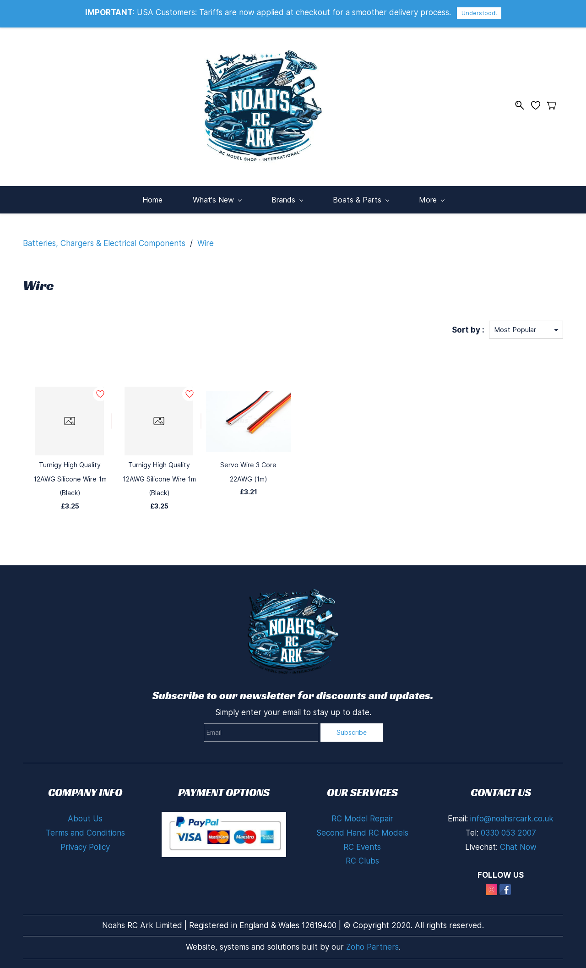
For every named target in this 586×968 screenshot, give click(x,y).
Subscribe (351, 730)
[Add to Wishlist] (111, 419)
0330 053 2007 (508, 831)
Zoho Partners (372, 945)
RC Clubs (362, 859)
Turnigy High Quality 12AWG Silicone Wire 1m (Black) (70, 477)
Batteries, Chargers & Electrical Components (104, 241)
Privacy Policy (85, 845)
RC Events (362, 845)
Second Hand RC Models (362, 831)
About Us (85, 817)
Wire (205, 241)
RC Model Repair (362, 817)
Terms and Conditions (85, 831)
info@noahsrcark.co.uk (511, 817)
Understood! (479, 12)
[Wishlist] (539, 104)
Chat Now (518, 845)
